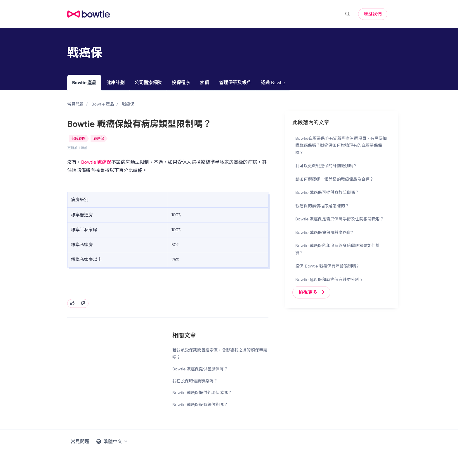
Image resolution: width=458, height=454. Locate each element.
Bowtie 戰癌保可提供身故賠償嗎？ (327, 192)
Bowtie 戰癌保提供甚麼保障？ (200, 369)
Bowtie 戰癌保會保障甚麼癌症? (324, 232)
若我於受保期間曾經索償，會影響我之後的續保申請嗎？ (219, 354)
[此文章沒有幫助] (83, 303)
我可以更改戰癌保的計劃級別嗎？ (326, 165)
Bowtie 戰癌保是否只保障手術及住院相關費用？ (339, 219)
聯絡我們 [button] (372, 14)
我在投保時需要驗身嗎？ (195, 381)
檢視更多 (312, 292)
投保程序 (181, 82)
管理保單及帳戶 (235, 82)
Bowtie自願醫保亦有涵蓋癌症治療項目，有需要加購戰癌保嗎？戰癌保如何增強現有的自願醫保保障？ (341, 145)
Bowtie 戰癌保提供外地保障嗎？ (202, 392)
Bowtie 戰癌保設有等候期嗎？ (200, 404)
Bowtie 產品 (84, 82)
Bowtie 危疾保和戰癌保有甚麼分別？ (329, 279)
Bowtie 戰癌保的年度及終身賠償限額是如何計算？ (337, 249)
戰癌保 (128, 104)
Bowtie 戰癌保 (96, 162)
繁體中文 (112, 441)
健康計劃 (115, 82)
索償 (204, 82)
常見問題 (75, 104)
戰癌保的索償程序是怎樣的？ (322, 205)
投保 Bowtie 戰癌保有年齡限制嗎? (326, 266)
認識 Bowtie (273, 82)
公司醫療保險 (148, 82)
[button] (347, 14)
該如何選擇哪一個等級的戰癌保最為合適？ (334, 179)
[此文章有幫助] (72, 303)
